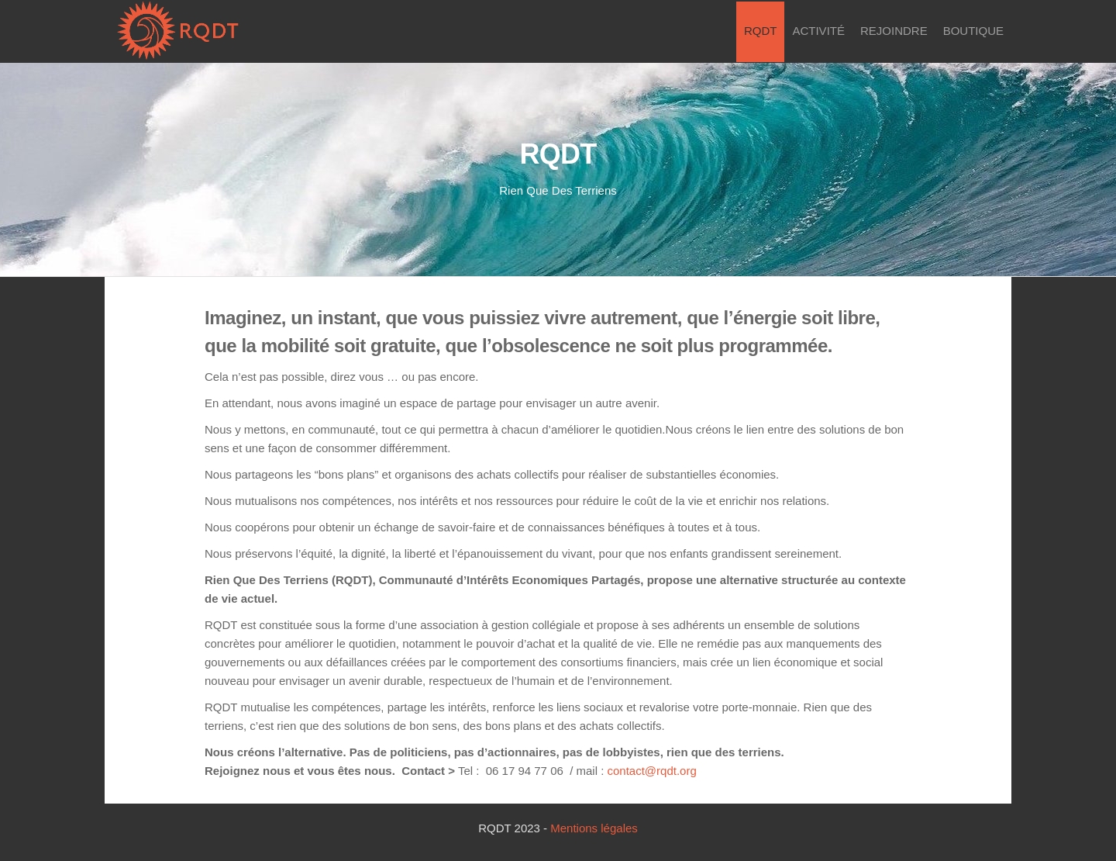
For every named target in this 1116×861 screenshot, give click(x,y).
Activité (818, 30)
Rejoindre (894, 30)
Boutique (973, 30)
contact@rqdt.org (652, 770)
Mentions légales (594, 828)
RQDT (760, 30)
